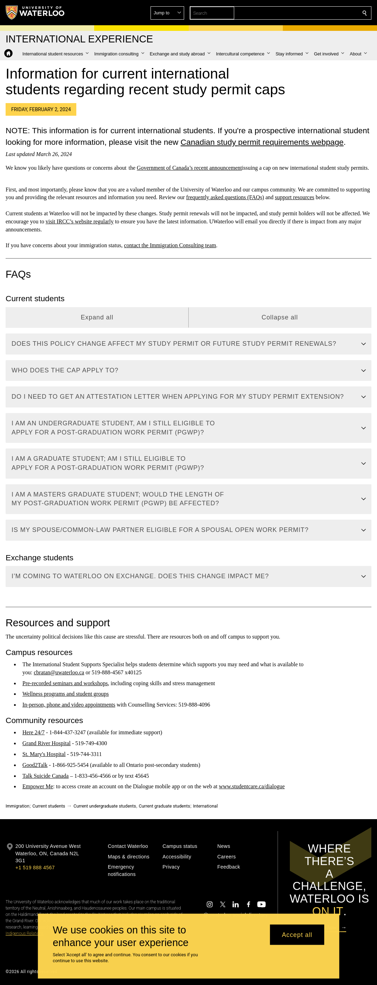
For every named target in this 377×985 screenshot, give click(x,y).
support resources (294, 198)
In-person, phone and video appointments (68, 705)
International (205, 806)
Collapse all (279, 317)
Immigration (17, 806)
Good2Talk (35, 765)
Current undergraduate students (105, 806)
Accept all (297, 934)
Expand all (97, 317)
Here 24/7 (33, 733)
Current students (48, 806)
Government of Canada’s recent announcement (189, 168)
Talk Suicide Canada (45, 776)
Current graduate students (164, 806)
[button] (314, 13)
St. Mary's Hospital (43, 754)
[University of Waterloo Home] (35, 13)
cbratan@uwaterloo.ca (59, 672)
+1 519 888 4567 (35, 867)
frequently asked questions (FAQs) (225, 198)
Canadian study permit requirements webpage (262, 142)
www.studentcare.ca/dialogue (252, 787)
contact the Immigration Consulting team (170, 245)
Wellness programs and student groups (65, 694)
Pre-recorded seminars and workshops (65, 683)
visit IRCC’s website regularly (79, 221)
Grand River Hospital (46, 743)
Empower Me (37, 787)
